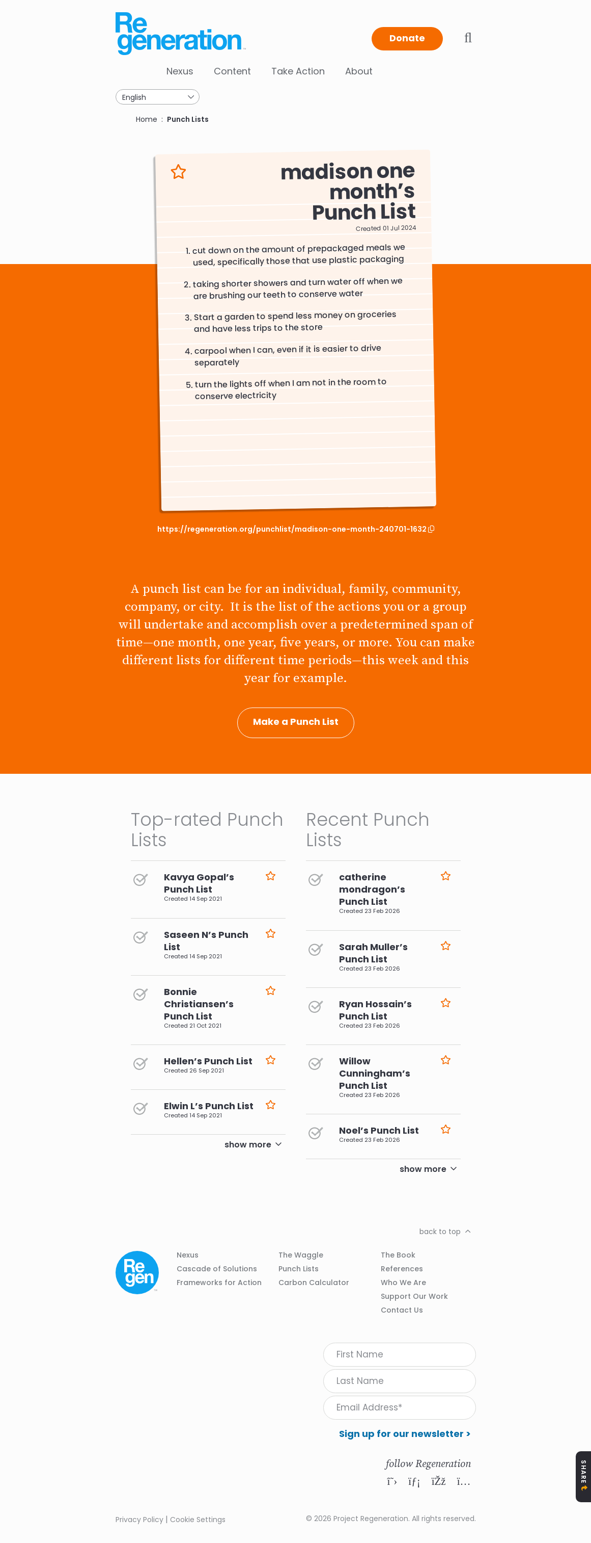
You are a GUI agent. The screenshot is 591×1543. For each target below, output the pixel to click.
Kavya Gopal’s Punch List (199, 883)
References (402, 1269)
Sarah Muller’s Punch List (373, 952)
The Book (398, 1255)
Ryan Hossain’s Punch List (375, 1010)
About (359, 71)
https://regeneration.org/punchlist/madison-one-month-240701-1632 (292, 529)
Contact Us (402, 1310)
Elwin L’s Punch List (209, 1106)
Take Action (298, 71)
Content (232, 71)
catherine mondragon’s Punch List (372, 889)
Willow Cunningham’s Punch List (374, 1073)
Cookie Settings (198, 1519)
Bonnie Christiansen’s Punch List (199, 1004)
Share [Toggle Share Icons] (583, 1472)
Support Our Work (414, 1296)
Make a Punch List (296, 721)
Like (178, 172)
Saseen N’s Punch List (206, 940)
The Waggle (300, 1255)
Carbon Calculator (313, 1282)
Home (146, 119)
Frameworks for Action (219, 1282)
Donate (407, 38)
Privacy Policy (139, 1519)
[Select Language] (158, 96)
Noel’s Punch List (379, 1130)
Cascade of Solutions (217, 1269)
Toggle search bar (468, 37)
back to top (440, 1231)
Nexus (179, 71)
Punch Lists (188, 119)
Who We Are (403, 1282)
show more (247, 1145)
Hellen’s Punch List (208, 1061)
